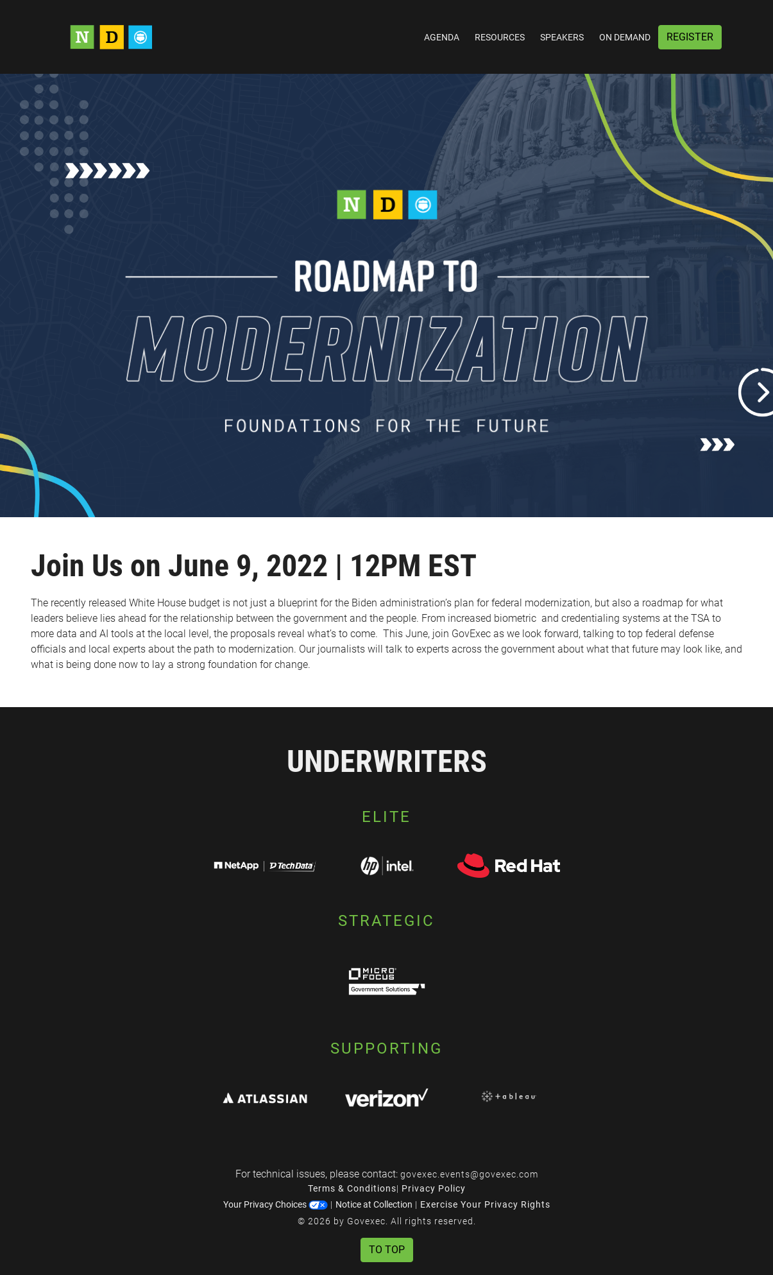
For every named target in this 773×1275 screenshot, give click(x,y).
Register (690, 37)
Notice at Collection (374, 1204)
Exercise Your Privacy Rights (485, 1204)
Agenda (441, 37)
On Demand (624, 37)
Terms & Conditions (352, 1188)
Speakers (562, 37)
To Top (387, 1250)
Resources (500, 37)
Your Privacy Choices (275, 1204)
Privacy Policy (434, 1188)
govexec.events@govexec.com (469, 1174)
